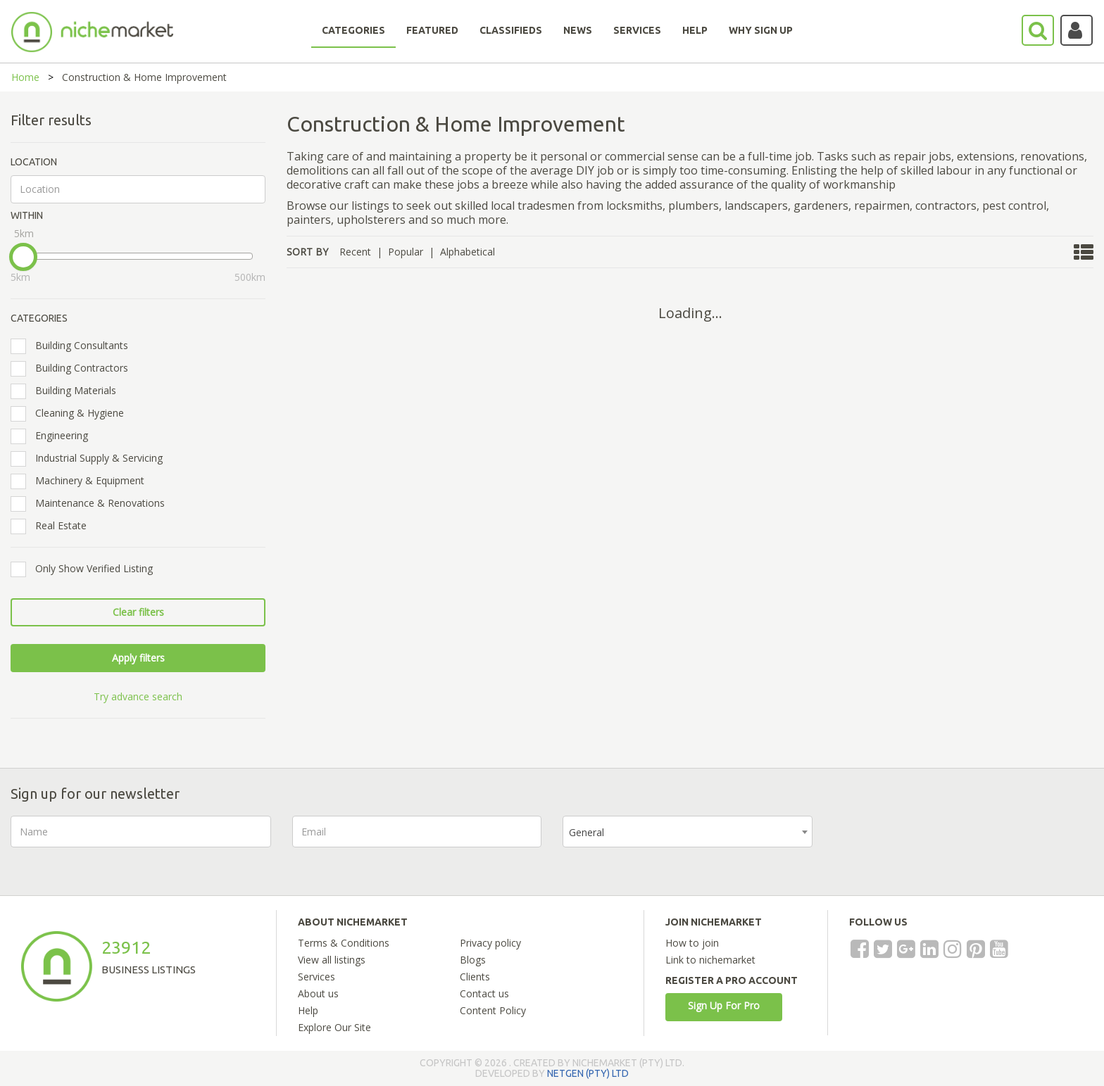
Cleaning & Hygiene (72, 413)
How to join (692, 942)
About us (318, 993)
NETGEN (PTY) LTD (588, 1073)
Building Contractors (74, 368)
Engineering (54, 436)
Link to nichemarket (710, 959)
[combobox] (688, 831)
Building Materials (68, 391)
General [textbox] (586, 832)
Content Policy (493, 1010)
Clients (475, 976)
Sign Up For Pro (724, 1005)
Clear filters (138, 612)
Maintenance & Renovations (92, 503)
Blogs (473, 959)
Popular (405, 251)
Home (25, 77)
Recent (355, 251)
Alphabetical (467, 251)
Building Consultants (74, 346)
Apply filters (138, 657)
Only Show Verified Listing (86, 569)
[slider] (23, 257)
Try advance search (138, 696)
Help (308, 1010)
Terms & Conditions (343, 942)
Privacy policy (490, 942)
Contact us (484, 993)
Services (316, 976)
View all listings (331, 959)
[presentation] (941, 843)
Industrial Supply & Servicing (91, 458)
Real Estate (53, 526)
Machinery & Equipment (82, 481)
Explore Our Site (334, 1027)
